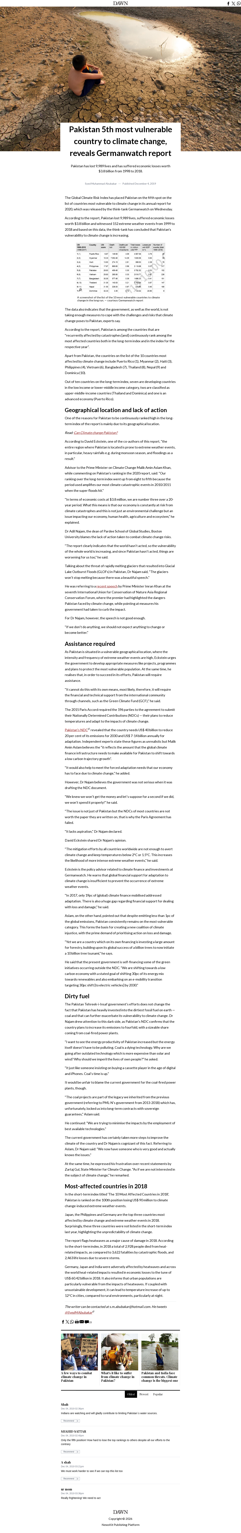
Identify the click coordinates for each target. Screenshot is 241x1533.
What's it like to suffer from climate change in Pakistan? (117, 1377)
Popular (158, 1394)
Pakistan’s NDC (76, 730)
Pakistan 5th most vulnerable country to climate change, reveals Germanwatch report (120, 141)
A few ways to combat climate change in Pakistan (76, 1377)
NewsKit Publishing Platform (121, 1524)
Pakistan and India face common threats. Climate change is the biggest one (159, 1377)
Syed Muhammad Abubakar (101, 183)
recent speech (107, 586)
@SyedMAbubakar (78, 1312)
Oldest (131, 1394)
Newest (144, 1394)
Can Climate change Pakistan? (95, 433)
